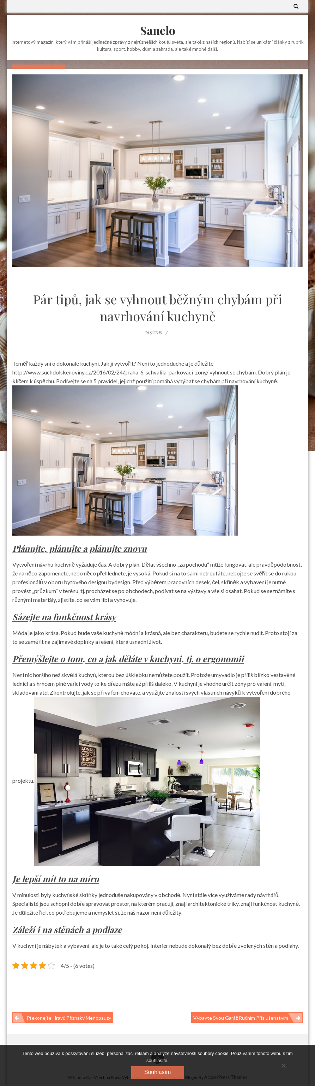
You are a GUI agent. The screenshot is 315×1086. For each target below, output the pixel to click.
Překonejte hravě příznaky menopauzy (69, 1018)
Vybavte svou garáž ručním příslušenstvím (240, 1018)
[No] (283, 1065)
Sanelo (157, 30)
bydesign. (119, 582)
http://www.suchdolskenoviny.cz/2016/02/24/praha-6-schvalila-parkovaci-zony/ (110, 372)
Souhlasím (157, 1072)
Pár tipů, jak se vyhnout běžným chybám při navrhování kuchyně (157, 307)
